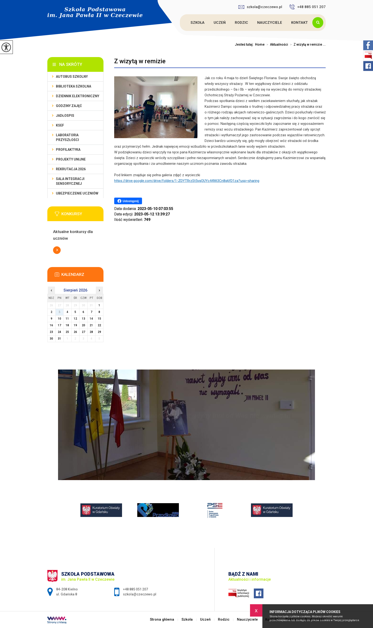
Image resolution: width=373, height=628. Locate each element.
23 (51, 332)
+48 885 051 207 (307, 7)
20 (83, 325)
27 (83, 332)
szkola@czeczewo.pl (260, 7)
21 (91, 325)
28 (91, 332)
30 (51, 338)
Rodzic (241, 22)
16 (51, 325)
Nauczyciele (269, 22)
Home (260, 44)
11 (67, 318)
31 (59, 338)
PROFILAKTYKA (68, 149)
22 (99, 325)
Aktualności (276, 44)
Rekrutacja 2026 (71, 169)
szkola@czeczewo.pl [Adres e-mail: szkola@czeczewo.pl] (139, 594)
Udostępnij (128, 201)
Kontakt (299, 22)
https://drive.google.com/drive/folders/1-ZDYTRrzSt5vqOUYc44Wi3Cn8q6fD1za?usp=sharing (186, 181)
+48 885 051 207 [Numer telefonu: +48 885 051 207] (135, 589)
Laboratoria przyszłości (67, 137)
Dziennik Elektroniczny (77, 96)
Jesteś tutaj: (245, 44)
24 (59, 332)
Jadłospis (65, 115)
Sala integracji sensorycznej (70, 181)
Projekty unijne (71, 159)
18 (67, 325)
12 (75, 318)
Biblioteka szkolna (73, 86)
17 (59, 325)
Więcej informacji (57, 250)
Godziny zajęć (69, 106)
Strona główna (180, 22)
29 (99, 332)
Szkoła (198, 22)
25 (67, 332)
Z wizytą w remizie (140, 61)
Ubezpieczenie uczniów (77, 193)
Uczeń (220, 22)
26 (75, 332)
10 (59, 318)
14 (91, 318)
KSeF (60, 125)
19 (75, 325)
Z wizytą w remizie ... (307, 44)
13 (83, 318)
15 (99, 318)
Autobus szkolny (72, 76)
